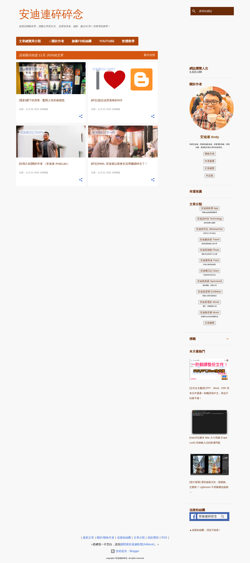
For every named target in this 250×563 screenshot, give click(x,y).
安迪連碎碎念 (51, 14)
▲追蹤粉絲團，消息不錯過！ (205, 530)
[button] (81, 116)
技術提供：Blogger (125, 551)
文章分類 (139, 537)
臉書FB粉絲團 (81, 41)
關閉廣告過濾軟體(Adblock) (137, 544)
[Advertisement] (171, 114)
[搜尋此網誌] (215, 11)
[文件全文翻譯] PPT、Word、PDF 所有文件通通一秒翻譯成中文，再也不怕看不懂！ (209, 393)
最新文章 (88, 537)
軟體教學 (128, 41)
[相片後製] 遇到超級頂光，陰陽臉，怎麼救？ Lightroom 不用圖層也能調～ (208, 487)
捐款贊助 (153, 537)
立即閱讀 (43, 109)
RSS (164, 537)
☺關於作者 (56, 41)
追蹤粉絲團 (124, 537)
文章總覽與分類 (30, 41)
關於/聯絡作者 (105, 537)
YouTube (106, 41)
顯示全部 (149, 54)
